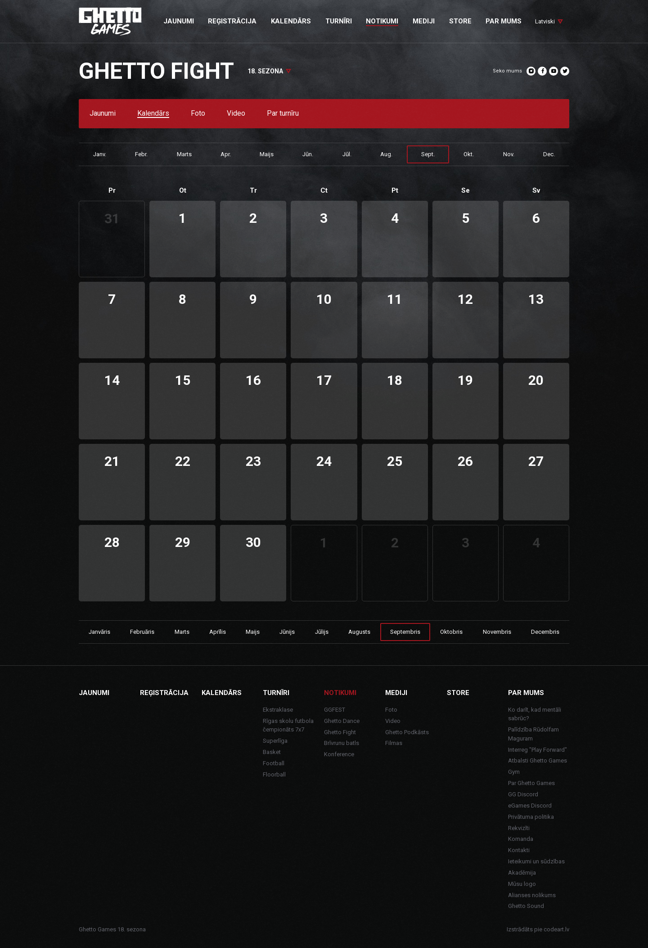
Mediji (396, 693)
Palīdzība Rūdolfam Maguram (533, 734)
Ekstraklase (278, 709)
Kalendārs (153, 113)
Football (273, 763)
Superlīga (275, 740)
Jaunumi (103, 113)
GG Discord (523, 794)
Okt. (469, 154)
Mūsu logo (522, 883)
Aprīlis (217, 631)
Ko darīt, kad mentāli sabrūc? (534, 714)
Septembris (405, 631)
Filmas (393, 743)
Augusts (359, 631)
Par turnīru (283, 113)
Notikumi (340, 693)
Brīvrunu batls (341, 743)
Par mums (526, 693)
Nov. (508, 154)
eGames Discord (530, 805)
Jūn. (307, 154)
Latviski (545, 21)
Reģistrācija (164, 693)
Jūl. (346, 154)
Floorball (274, 774)
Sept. (428, 154)
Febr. (141, 154)
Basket (272, 752)
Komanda (520, 838)
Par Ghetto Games (531, 783)
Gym (514, 771)
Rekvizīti (519, 828)
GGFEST (334, 709)
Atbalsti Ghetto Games (537, 760)
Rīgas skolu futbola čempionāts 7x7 (288, 725)
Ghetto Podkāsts (407, 732)
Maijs (267, 154)
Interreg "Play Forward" (537, 749)
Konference (339, 754)
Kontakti (519, 850)
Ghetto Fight (340, 732)
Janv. (99, 154)
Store (458, 693)
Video (236, 113)
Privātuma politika (531, 816)
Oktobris (451, 631)
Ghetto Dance (342, 721)
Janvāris (99, 631)
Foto (198, 113)
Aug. (386, 154)
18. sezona (265, 71)
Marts (184, 154)
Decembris (545, 631)
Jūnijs (287, 631)
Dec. (549, 154)
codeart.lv (556, 929)
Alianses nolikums (532, 895)
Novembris (497, 631)
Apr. (225, 154)
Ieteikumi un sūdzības (536, 861)
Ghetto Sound (526, 906)
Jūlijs (321, 631)
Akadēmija (522, 872)
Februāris (142, 631)
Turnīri (276, 693)
